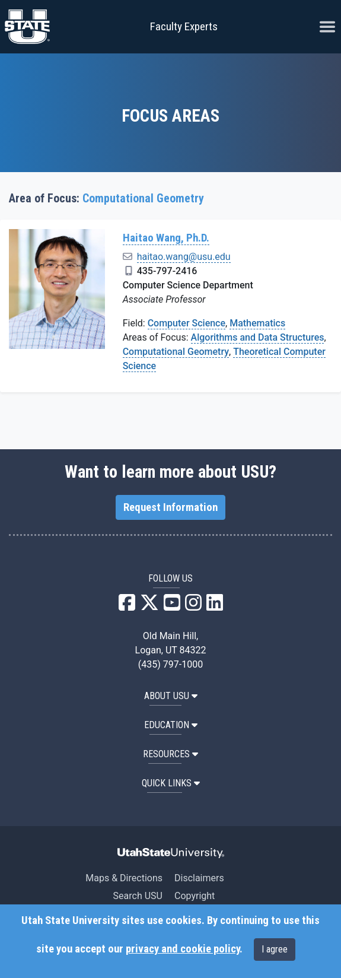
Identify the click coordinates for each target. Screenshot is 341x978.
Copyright (194, 895)
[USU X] (149, 606)
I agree (275, 949)
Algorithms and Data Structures (257, 337)
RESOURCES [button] (170, 754)
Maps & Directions (123, 878)
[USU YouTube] (172, 606)
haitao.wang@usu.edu (184, 256)
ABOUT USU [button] (170, 695)
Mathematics (257, 323)
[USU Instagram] (193, 606)
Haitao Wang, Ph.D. (166, 237)
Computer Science (186, 323)
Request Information (170, 507)
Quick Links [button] (171, 783)
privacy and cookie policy (183, 948)
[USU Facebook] (127, 606)
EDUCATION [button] (170, 725)
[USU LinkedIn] (214, 606)
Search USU (137, 895)
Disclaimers (199, 878)
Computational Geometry (176, 351)
